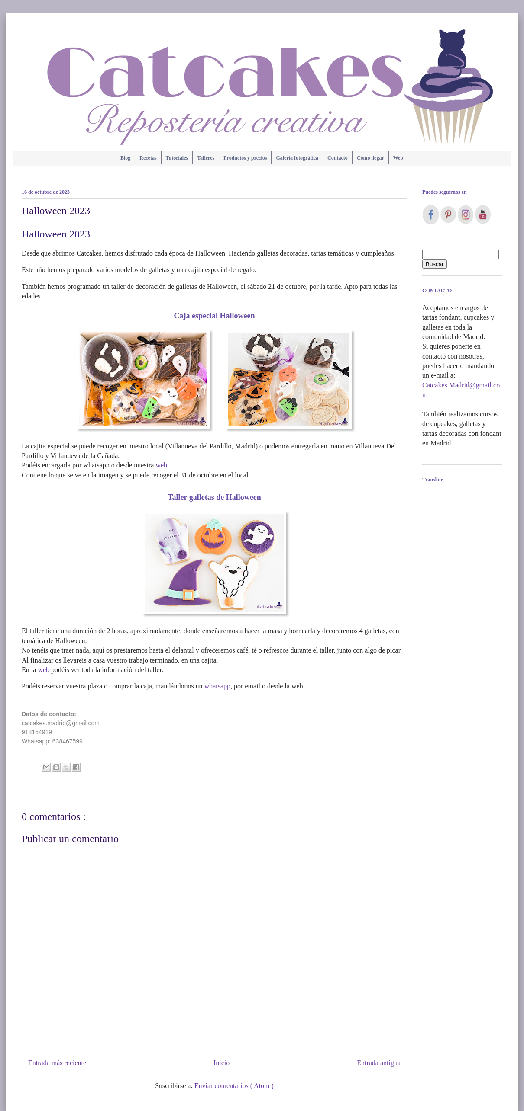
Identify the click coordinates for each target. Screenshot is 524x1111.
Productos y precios (245, 158)
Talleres (205, 158)
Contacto (337, 158)
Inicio (221, 1062)
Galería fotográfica (297, 158)
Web (398, 158)
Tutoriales (177, 158)
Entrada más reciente (57, 1062)
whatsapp (217, 686)
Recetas (147, 158)
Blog (125, 158)
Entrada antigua (379, 1062)
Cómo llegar (370, 158)
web (161, 465)
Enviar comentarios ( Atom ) (234, 1085)
